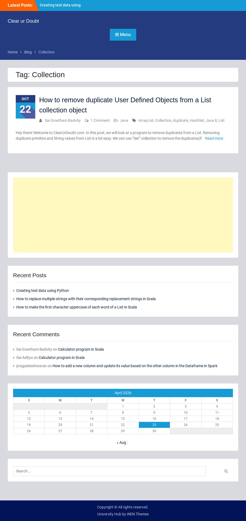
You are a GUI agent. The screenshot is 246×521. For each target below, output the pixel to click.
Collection (163, 120)
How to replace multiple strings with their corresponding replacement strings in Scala (86, 299)
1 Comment (100, 120)
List (221, 120)
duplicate (180, 120)
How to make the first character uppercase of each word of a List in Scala (76, 307)
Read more (214, 138)
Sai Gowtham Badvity (63, 120)
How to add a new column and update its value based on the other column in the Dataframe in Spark (135, 366)
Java (124, 120)
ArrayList (146, 120)
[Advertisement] (123, 215)
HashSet (197, 120)
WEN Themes (138, 514)
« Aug (121, 442)
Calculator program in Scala (81, 349)
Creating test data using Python (42, 290)
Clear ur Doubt (23, 21)
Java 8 (211, 120)
